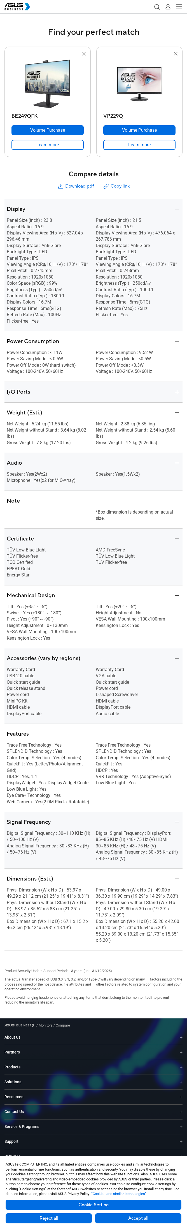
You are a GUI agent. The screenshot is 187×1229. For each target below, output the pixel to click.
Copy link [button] (116, 186)
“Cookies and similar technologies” (118, 1194)
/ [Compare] (61, 1025)
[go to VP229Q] (139, 84)
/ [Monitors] (44, 1025)
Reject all (48, 1218)
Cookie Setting (93, 1205)
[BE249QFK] (47, 115)
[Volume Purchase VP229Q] (139, 130)
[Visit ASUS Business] (20, 1025)
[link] (47, 145)
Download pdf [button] (75, 186)
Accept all (138, 1218)
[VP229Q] (139, 115)
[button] (156, 6)
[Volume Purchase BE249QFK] (47, 130)
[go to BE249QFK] (47, 84)
